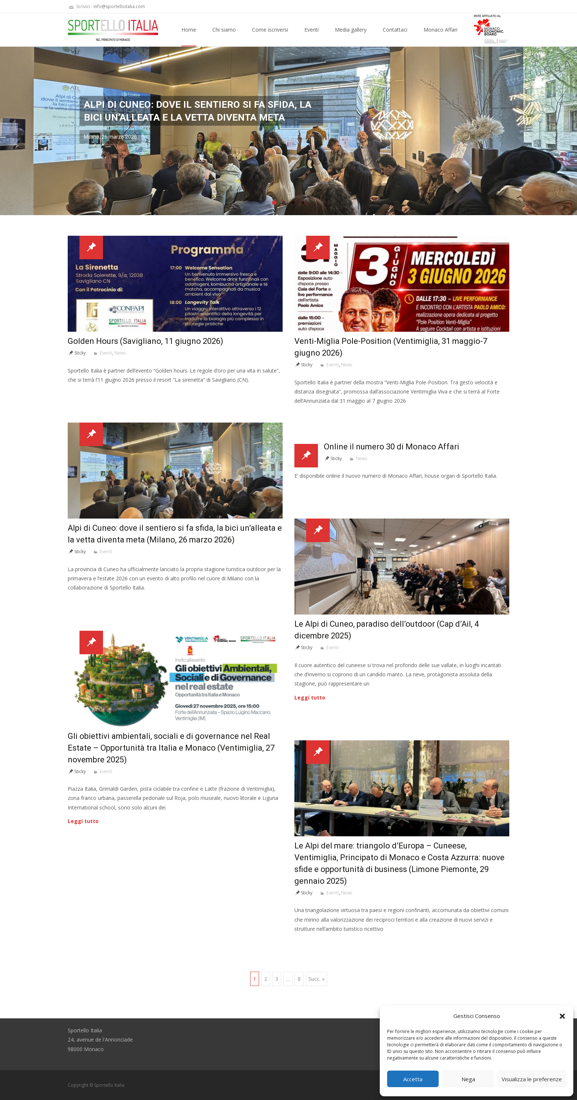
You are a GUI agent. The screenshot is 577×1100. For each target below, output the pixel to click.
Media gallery (351, 36)
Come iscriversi (270, 36)
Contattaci (395, 36)
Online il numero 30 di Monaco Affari (391, 446)
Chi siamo (224, 36)
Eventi (311, 36)
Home (188, 36)
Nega (468, 1079)
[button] (562, 1016)
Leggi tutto (309, 697)
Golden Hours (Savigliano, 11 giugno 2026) (145, 341)
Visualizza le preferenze (532, 1079)
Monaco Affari (440, 36)
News (119, 353)
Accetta (412, 1079)
